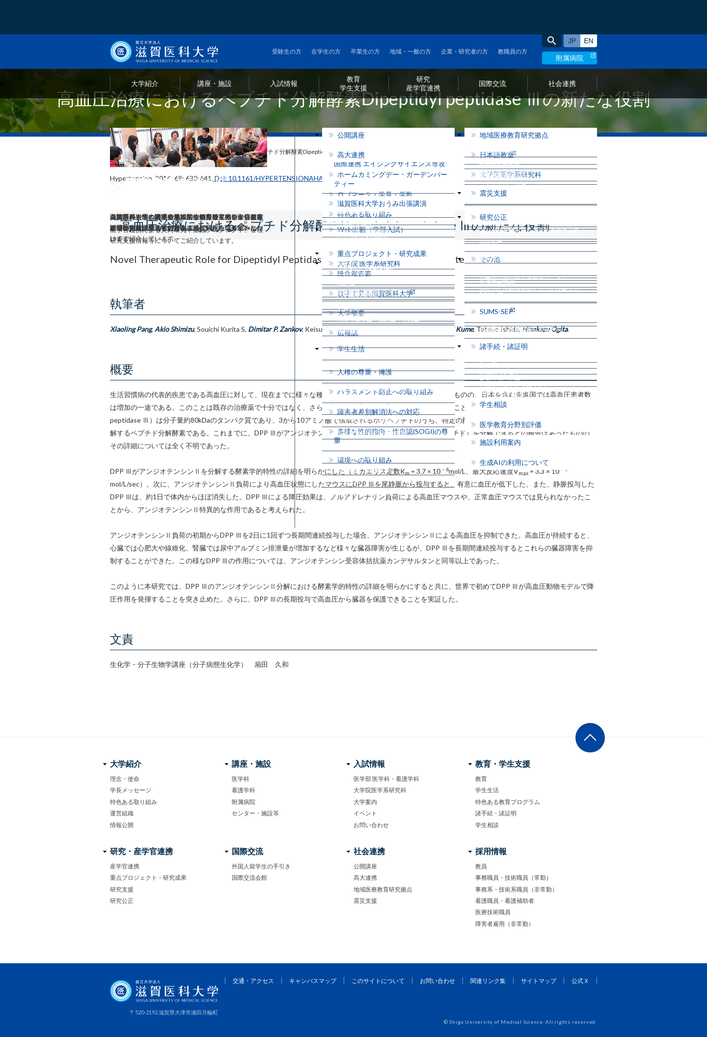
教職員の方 (512, 17)
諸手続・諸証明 (496, 813)
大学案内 (365, 802)
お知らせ (142, 151)
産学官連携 (124, 866)
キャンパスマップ (312, 980)
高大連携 (365, 877)
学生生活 (487, 790)
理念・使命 (124, 778)
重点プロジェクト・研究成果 (148, 877)
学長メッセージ (130, 790)
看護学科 (243, 790)
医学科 (240, 778)
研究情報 (178, 151)
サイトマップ (538, 980)
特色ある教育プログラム (507, 802)
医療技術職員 (493, 912)
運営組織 (122, 813)
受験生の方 (286, 17)
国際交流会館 (249, 877)
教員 (481, 866)
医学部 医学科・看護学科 (386, 778)
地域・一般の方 (410, 17)
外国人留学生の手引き (261, 866)
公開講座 (365, 866)
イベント (365, 813)
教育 (481, 778)
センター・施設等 (255, 813)
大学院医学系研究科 (380, 790)
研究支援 (122, 889)
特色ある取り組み (133, 802)
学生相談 (487, 825)
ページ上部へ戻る (590, 737)
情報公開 (122, 825)
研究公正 (122, 900)
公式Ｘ (580, 980)
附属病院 (569, 23)
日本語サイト (572, 6)
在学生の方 (326, 17)
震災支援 (365, 900)
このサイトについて (378, 980)
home (113, 152)
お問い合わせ (371, 825)
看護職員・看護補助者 (504, 900)
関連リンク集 (488, 980)
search (552, 6)
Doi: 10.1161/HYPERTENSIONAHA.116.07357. (286, 178)
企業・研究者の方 (464, 17)
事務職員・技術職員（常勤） (513, 877)
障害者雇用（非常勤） (504, 923)
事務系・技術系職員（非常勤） (516, 889)
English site (588, 6)
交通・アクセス (253, 980)
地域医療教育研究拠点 (383, 889)
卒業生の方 (365, 17)
